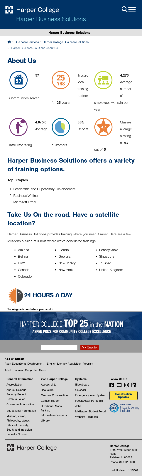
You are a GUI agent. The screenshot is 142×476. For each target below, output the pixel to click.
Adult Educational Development (24, 364)
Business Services (27, 42)
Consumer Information (20, 404)
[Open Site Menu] (128, 9)
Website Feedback (86, 417)
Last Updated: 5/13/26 (124, 470)
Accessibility (48, 384)
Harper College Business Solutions (65, 42)
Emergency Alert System (90, 395)
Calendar (81, 390)
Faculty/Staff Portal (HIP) (90, 401)
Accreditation (14, 384)
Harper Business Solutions (51, 19)
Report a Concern (17, 434)
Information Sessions (54, 415)
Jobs (78, 406)
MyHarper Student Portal (90, 411)
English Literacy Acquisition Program (70, 364)
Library (45, 420)
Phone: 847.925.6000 (123, 462)
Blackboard (82, 384)
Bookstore (47, 390)
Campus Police (15, 399)
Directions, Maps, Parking (51, 406)
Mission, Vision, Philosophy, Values (18, 416)
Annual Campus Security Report (16, 390)
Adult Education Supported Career (26, 370)
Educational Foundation (21, 411)
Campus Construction (54, 395)
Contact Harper (50, 401)
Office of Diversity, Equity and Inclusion (19, 425)
